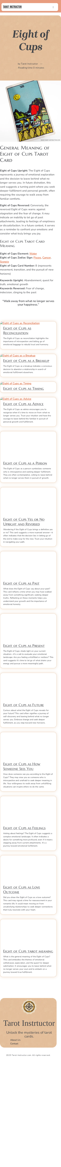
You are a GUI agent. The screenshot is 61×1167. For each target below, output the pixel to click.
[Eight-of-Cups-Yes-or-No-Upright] (28, 591)
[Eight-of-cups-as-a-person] (28, 535)
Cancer (46, 257)
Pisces (37, 257)
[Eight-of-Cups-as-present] (28, 718)
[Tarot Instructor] (29, 1101)
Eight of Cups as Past (21, 686)
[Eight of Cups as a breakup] (28, 382)
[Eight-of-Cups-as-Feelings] (28, 900)
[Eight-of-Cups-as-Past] (28, 655)
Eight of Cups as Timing (23, 466)
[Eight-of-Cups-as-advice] (28, 476)
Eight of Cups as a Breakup (26, 413)
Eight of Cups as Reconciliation (17, 357)
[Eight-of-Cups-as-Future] (28, 777)
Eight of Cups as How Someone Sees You (21, 869)
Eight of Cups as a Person (25, 566)
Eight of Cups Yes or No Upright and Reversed (24, 624)
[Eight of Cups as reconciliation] (28, 325)
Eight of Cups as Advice (23, 506)
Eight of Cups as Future (23, 807)
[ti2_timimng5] (28, 435)
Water (33, 253)
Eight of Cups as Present (24, 748)
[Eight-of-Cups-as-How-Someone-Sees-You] (28, 836)
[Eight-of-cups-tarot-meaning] (28, 1023)
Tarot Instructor (12, 7)
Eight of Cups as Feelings (24, 930)
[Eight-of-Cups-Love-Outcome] (28, 959)
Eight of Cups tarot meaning (28, 1054)
